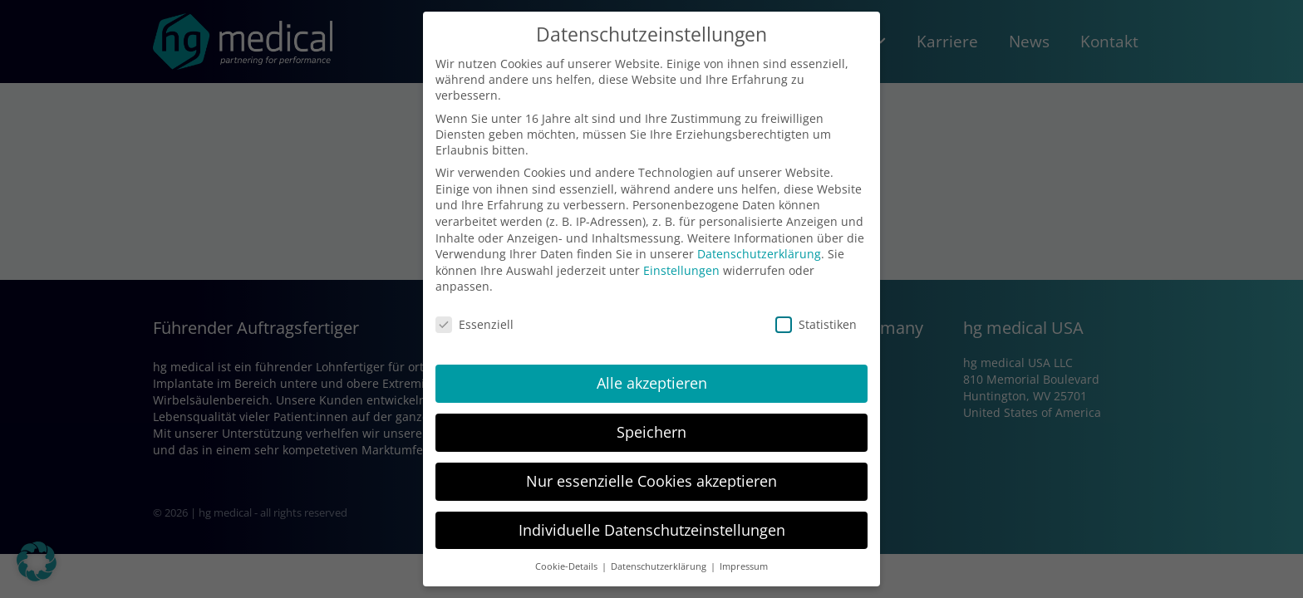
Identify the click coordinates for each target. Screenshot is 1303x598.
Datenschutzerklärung (759, 254)
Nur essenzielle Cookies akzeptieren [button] (651, 481)
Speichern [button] (651, 432)
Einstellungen (681, 270)
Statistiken (816, 324)
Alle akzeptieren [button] (652, 383)
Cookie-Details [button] (567, 566)
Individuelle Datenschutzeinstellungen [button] (652, 530)
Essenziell (474, 324)
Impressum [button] (744, 566)
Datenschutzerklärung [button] (660, 566)
